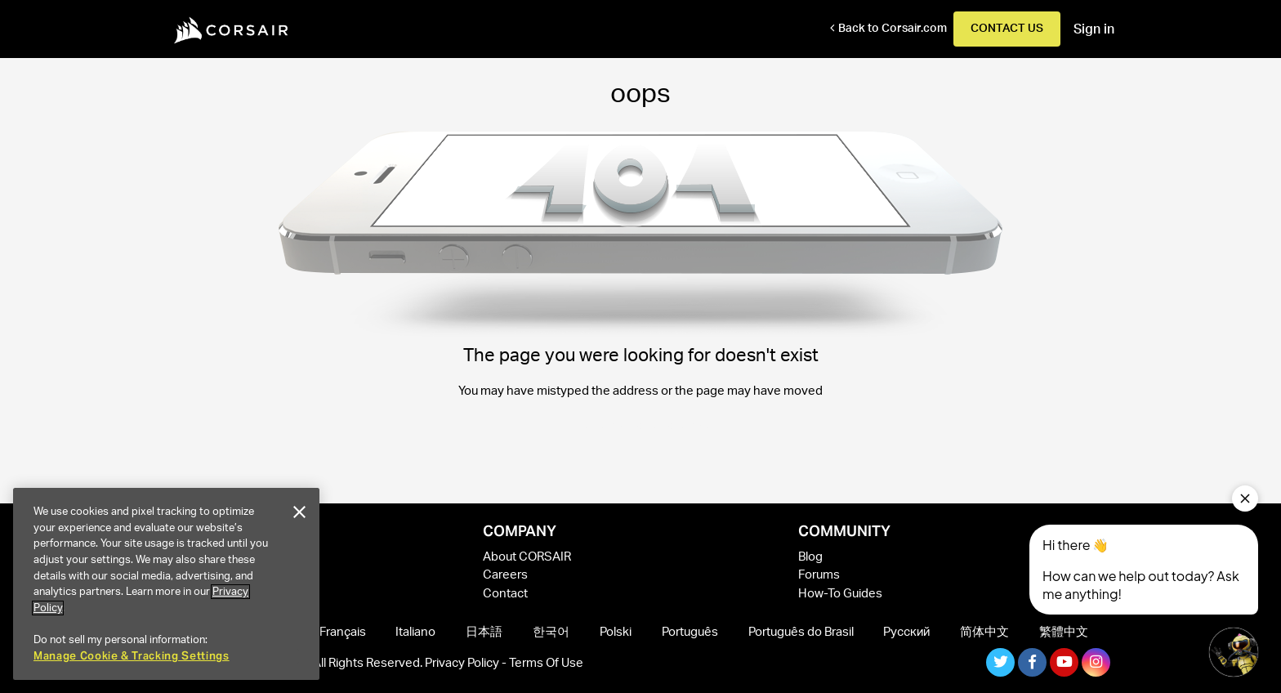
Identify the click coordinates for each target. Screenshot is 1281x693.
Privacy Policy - (467, 663)
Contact (505, 594)
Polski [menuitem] (616, 632)
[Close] (299, 512)
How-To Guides (840, 594)
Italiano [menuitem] (415, 632)
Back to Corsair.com (892, 28)
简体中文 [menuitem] (984, 632)
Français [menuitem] (342, 632)
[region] (166, 584)
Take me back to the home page (641, 426)
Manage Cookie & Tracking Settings (131, 656)
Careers (505, 575)
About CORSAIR (527, 557)
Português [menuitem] (690, 632)
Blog (810, 557)
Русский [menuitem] (906, 632)
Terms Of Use (546, 663)
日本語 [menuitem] (484, 632)
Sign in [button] (1093, 29)
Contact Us (1007, 28)
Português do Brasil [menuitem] (801, 632)
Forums (819, 575)
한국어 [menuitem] (551, 632)
